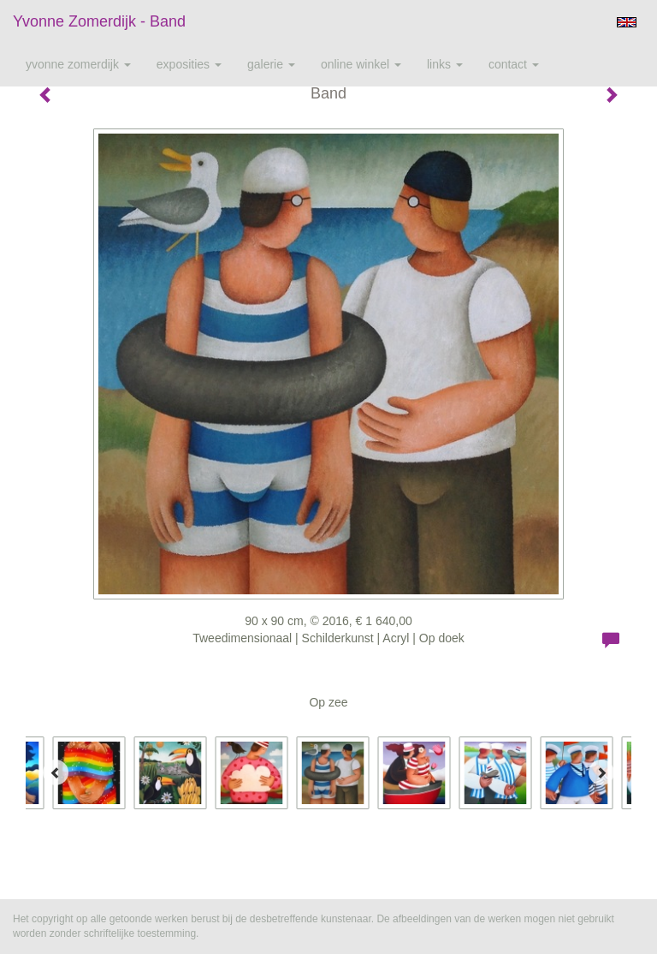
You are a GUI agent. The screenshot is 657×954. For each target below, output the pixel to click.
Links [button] (445, 64)
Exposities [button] (189, 64)
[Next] (601, 772)
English (626, 22)
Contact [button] (513, 64)
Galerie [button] (271, 64)
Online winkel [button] (361, 64)
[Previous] (55, 772)
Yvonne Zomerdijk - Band (99, 21)
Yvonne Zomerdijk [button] (78, 64)
